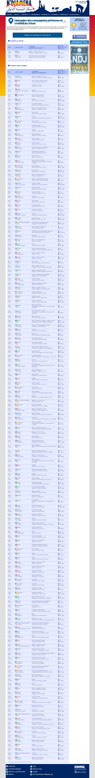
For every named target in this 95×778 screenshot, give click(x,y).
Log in (34, 766)
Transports (45, 14)
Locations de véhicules (14, 769)
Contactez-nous (37, 769)
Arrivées (9, 14)
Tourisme (54, 14)
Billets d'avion (74, 14)
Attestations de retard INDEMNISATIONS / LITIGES (79, 42)
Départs (16, 14)
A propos (35, 771)
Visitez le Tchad (81, 772)
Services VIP (11, 766)
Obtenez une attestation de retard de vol (44, 35)
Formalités (63, 14)
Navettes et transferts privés (16, 771)
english (84, 3)
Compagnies (34, 14)
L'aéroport (24, 14)
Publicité (10, 774)
